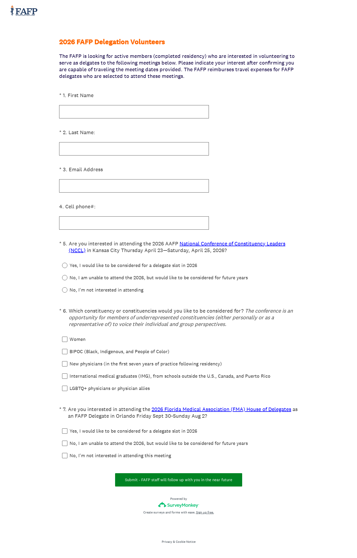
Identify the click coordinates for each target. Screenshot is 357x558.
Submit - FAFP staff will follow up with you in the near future (178, 479)
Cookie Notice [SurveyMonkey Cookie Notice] (186, 542)
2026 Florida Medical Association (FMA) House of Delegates (221, 409)
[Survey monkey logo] (178, 504)
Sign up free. (205, 512)
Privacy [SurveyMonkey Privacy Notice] (167, 542)
